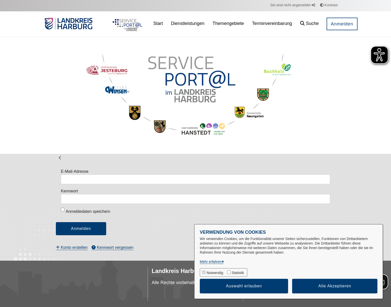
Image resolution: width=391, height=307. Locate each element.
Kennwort (69, 191)
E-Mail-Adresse (74, 171)
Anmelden (342, 23)
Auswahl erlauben (244, 286)
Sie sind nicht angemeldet (292, 5)
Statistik (238, 273)
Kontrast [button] (329, 5)
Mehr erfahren (211, 262)
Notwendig (215, 273)
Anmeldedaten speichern (85, 211)
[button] (309, 24)
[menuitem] (158, 24)
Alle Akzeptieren (334, 286)
